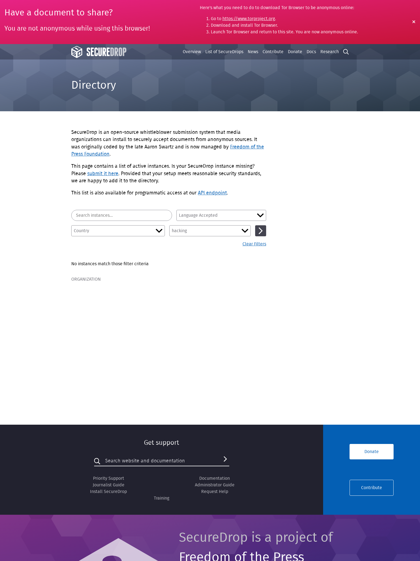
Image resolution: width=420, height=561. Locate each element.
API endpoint (212, 193)
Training (161, 498)
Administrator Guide (214, 485)
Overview (192, 52)
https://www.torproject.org (248, 19)
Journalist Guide (108, 485)
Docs (311, 52)
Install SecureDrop (108, 491)
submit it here (102, 173)
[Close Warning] (414, 22)
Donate (295, 52)
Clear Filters (254, 244)
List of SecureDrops (224, 52)
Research (329, 52)
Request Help (214, 491)
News (253, 52)
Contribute (273, 52)
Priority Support (108, 478)
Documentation (214, 478)
